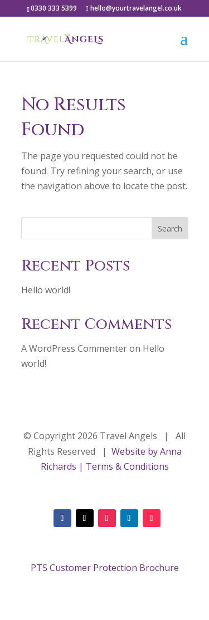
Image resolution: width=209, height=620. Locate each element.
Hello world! (45, 290)
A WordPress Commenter (74, 348)
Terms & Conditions (127, 466)
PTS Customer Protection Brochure (105, 568)
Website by (133, 451)
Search (170, 228)
